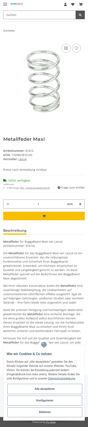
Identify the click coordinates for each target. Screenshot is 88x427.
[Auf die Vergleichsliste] (66, 48)
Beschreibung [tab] (14, 230)
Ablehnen (45, 412)
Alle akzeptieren (45, 388)
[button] (65, 4)
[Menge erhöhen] (80, 204)
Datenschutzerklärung (61, 378)
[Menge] (38, 204)
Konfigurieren (44, 400)
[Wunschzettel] (73, 4)
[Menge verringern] (7, 204)
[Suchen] (39, 15)
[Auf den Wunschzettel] (76, 48)
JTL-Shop (51, 422)
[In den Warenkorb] (44, 216)
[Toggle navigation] (5, 2)
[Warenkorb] (81, 4)
